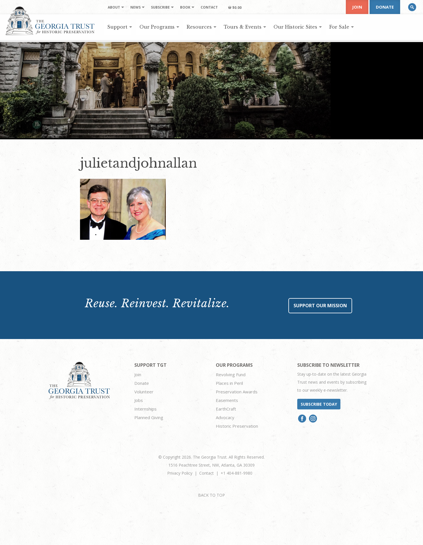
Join (357, 7)
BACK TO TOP (211, 495)
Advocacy (225, 417)
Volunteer (143, 392)
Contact (206, 473)
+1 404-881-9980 (236, 473)
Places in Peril (229, 383)
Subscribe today (319, 404)
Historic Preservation (237, 426)
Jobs (138, 400)
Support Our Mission (320, 305)
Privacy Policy (179, 473)
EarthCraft (226, 409)
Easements (227, 400)
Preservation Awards (237, 392)
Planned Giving (148, 417)
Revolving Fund (231, 374)
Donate (385, 7)
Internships (145, 409)
